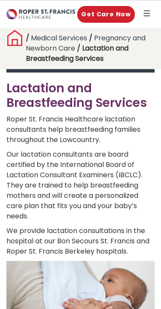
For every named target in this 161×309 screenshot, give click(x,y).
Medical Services (59, 38)
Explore (149, 14)
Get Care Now (106, 14)
